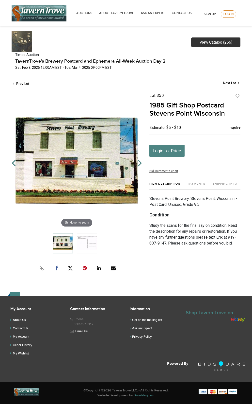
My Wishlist (21, 353)
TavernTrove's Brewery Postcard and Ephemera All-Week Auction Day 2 (90, 61)
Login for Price (167, 150)
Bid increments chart (163, 171)
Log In (228, 14)
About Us (19, 320)
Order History (22, 345)
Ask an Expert (142, 328)
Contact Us (182, 13)
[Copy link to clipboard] (42, 268)
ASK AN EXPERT (153, 13)
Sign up (210, 14)
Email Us (81, 331)
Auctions (84, 13)
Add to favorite (237, 96)
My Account (21, 337)
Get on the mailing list (147, 320)
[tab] (164, 185)
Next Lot (231, 83)
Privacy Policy (142, 337)
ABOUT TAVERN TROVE (117, 13)
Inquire (234, 127)
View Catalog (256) (216, 42)
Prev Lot (21, 84)
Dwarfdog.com (144, 395)
